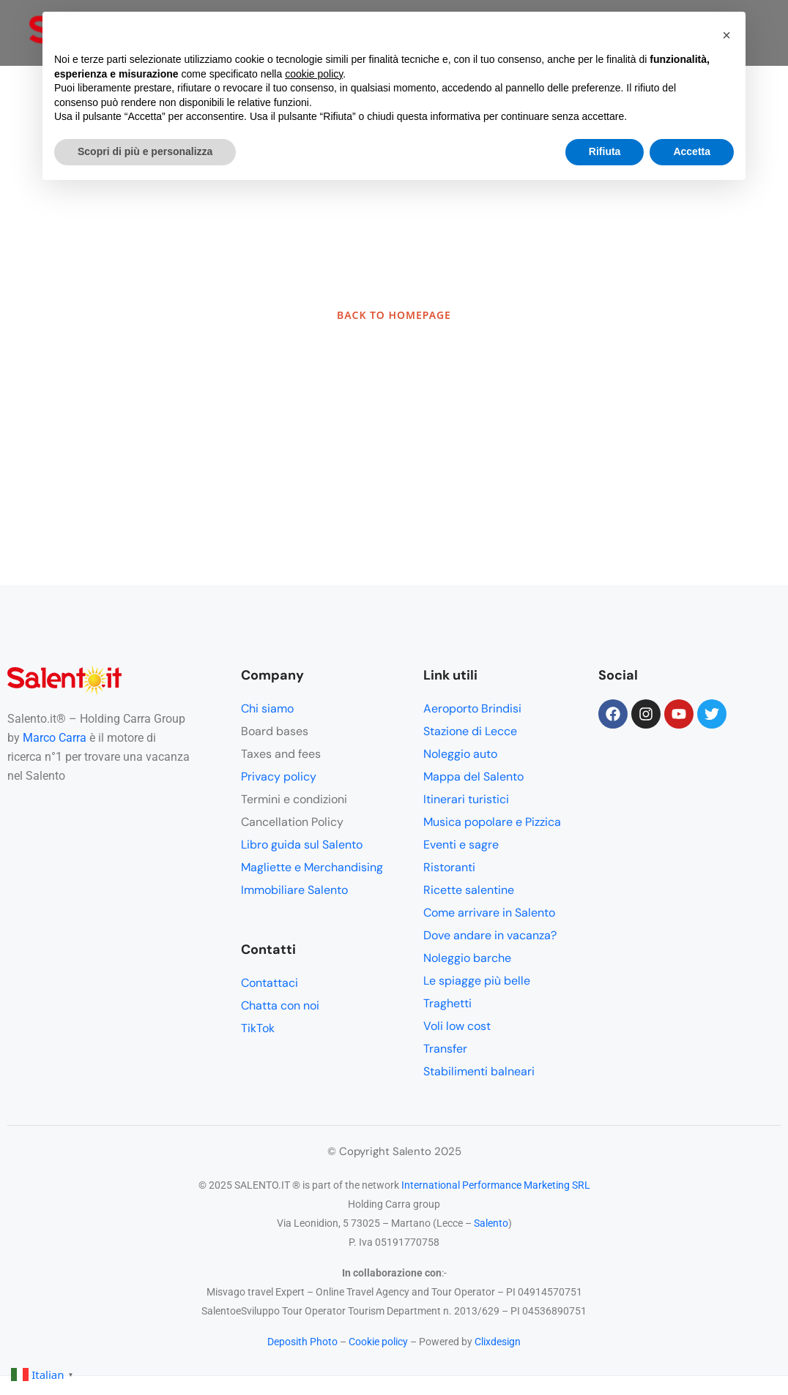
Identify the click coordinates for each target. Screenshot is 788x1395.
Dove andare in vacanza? (490, 935)
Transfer (445, 1048)
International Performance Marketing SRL (495, 1185)
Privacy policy (278, 776)
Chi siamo (267, 708)
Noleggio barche (467, 958)
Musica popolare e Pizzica (492, 822)
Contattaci (269, 982)
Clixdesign (498, 1341)
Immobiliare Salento (294, 890)
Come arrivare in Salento (489, 912)
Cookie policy (378, 1341)
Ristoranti (449, 867)
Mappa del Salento (473, 776)
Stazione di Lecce (470, 731)
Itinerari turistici (466, 799)
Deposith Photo (302, 1341)
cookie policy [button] (314, 74)
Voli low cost (457, 1026)
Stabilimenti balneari (479, 1071)
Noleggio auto (460, 754)
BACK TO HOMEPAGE (394, 315)
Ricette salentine (468, 890)
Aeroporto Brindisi (472, 708)
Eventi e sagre (461, 844)
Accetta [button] (691, 151)
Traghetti (447, 1003)
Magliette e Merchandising (312, 867)
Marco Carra (54, 738)
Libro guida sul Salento (302, 844)
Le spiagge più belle (476, 980)
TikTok (258, 1028)
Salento (491, 1223)
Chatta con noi (280, 1005)
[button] (726, 35)
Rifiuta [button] (605, 151)
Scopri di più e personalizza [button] (145, 151)
